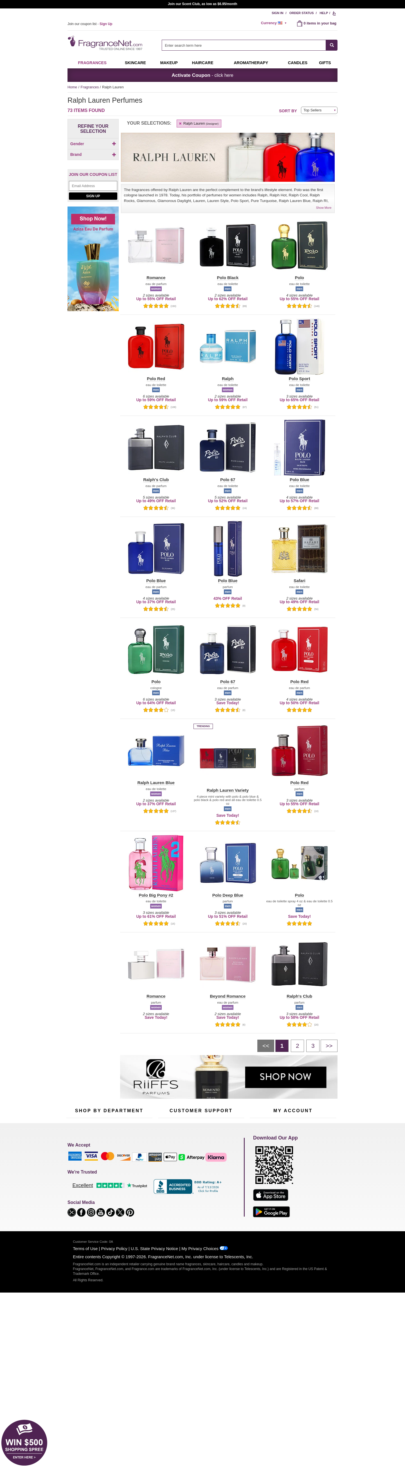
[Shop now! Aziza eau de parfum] (93, 400)
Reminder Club (293, 1177)
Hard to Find (136, 1212)
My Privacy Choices (199, 1362)
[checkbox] (93, 153)
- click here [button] (202, 75)
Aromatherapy (108, 1194)
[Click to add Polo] (92, 267)
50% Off (103, 1168)
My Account (259, 1168)
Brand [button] (93, 176)
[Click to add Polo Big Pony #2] (92, 290)
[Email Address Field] (93, 324)
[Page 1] (282, 1046)
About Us (165, 1186)
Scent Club (106, 1221)
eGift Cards (167, 1194)
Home (72, 87)
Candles (133, 1186)
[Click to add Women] (93, 165)
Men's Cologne (78, 1191)
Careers (224, 1205)
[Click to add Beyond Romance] (92, 225)
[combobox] (250, 45)
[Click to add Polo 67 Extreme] (92, 279)
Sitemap (224, 1182)
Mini (129, 1203)
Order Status (301, 13)
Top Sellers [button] (312, 110)
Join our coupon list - (90, 24)
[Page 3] (313, 1046)
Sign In (278, 13)
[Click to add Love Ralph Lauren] (92, 239)
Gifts (325, 62)
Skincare (135, 62)
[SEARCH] (332, 45)
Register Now (260, 1177)
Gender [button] (93, 144)
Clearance (105, 1212)
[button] (76, 191)
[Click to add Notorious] (92, 253)
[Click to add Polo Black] (92, 297)
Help (324, 13)
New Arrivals (136, 1194)
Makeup (168, 62)
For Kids (133, 1168)
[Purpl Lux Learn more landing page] (293, 1194)
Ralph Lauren (198, 123)
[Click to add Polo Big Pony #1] (92, 284)
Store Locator (200, 1213)
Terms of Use (85, 1362)
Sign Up (93, 335)
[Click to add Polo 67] (92, 273)
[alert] (275, 23)
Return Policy (199, 1168)
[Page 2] (297, 1046)
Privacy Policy (114, 1362)
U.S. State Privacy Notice (154, 1362)
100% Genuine (201, 1205)
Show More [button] (324, 207)
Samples (104, 1177)
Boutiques (74, 1208)
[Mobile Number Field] (232, 1130)
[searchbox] (244, 45)
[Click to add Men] (93, 153)
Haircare (202, 62)
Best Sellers (106, 1203)
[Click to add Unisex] (93, 159)
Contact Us (167, 1177)
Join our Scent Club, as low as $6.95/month (202, 4)
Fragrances (92, 62)
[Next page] (329, 1046)
